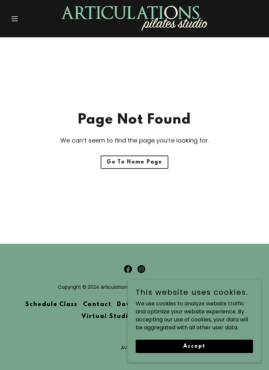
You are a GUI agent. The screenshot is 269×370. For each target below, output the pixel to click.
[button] (27, 18)
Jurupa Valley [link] (219, 304)
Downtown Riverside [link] (153, 304)
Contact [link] (97, 304)
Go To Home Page (134, 162)
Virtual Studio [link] (107, 316)
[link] (134, 18)
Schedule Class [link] (51, 304)
